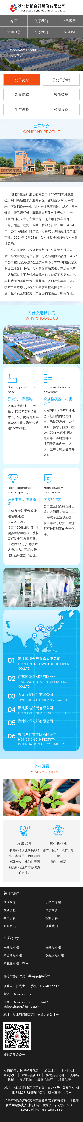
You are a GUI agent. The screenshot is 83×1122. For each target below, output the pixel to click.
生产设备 (9, 918)
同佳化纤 (68, 1070)
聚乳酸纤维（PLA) (16, 963)
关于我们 (41, 21)
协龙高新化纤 (55, 1075)
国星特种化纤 (29, 1070)
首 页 (14, 21)
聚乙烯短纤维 (12, 955)
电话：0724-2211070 (18, 994)
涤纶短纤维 (53, 947)
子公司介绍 (53, 902)
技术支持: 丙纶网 (60, 1092)
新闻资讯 (9, 926)
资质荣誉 (51, 910)
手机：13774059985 (45, 986)
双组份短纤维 (54, 955)
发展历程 (9, 910)
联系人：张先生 (14, 986)
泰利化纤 (10, 1075)
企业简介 (9, 902)
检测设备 (51, 918)
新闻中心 (13, 32)
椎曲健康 (64, 1080)
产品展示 (69, 21)
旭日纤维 (50, 1070)
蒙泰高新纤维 (31, 1075)
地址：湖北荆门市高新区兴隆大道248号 (31, 1014)
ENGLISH (69, 32)
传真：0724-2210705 (19, 1002)
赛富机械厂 (45, 1080)
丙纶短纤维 (11, 947)
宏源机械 (25, 1080)
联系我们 (41, 32)
